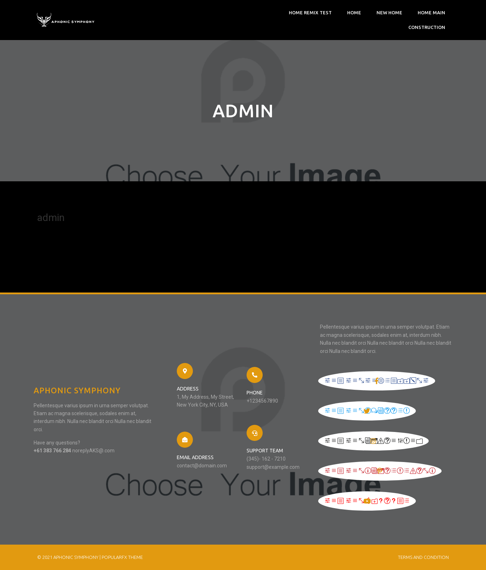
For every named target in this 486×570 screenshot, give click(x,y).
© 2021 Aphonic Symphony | (69, 557)
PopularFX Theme (122, 557)
